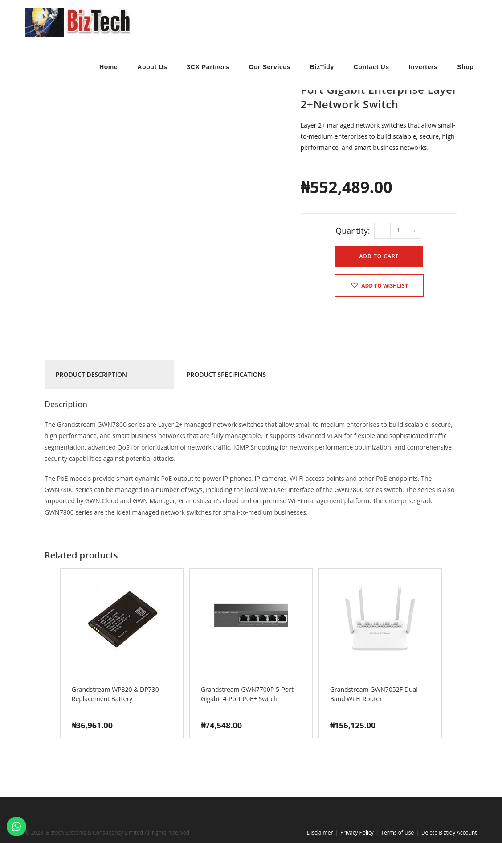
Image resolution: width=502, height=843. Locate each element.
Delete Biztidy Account (449, 832)
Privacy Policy (357, 832)
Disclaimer (320, 832)
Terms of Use (397, 832)
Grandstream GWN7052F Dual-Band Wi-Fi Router (375, 694)
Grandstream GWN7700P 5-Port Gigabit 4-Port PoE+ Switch (247, 694)
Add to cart (379, 256)
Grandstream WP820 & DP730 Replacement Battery (115, 694)
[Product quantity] (398, 231)
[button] (379, 285)
